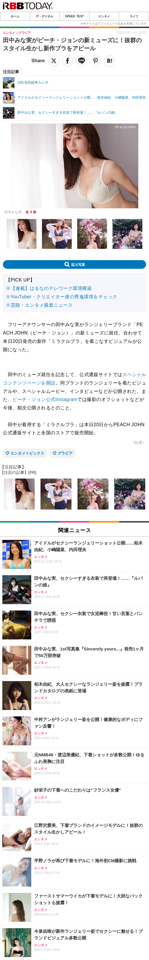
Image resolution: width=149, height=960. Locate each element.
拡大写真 (78, 264)
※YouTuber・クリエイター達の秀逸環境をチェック (61, 296)
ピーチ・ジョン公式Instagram (44, 399)
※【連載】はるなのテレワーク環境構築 (49, 288)
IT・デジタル (44, 16)
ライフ (134, 16)
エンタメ (104, 16)
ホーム (15, 16)
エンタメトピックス (27, 453)
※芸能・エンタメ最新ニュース (39, 305)
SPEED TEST (74, 16)
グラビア (65, 453)
